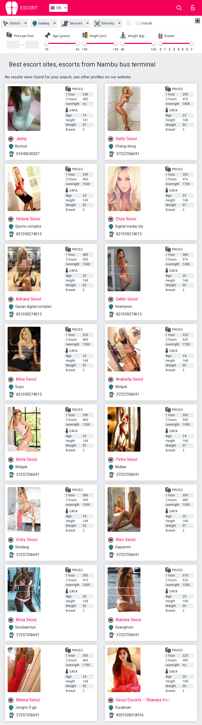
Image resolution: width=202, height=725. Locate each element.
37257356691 (127, 153)
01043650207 (27, 153)
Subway (41, 23)
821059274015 (29, 234)
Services (72, 23)
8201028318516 (130, 715)
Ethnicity (104, 23)
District (11, 23)
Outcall (146, 23)
